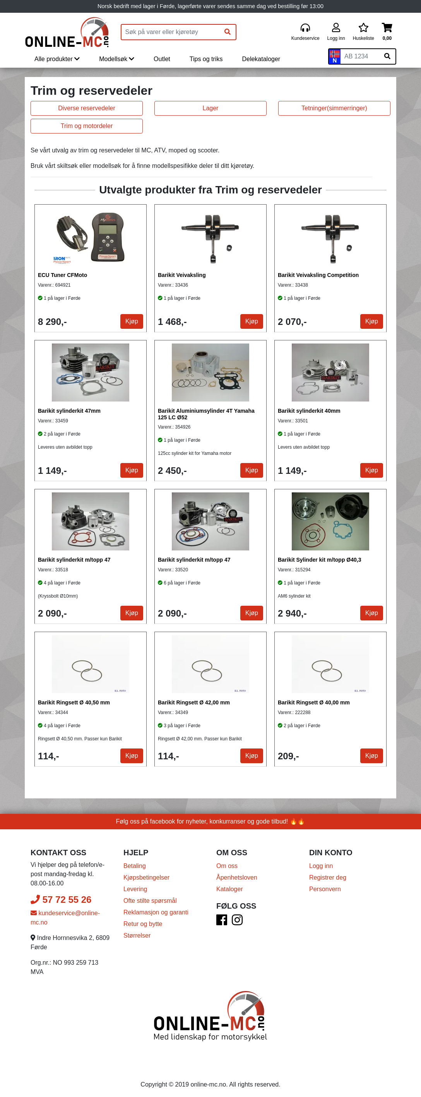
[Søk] (227, 32)
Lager (211, 108)
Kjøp (131, 321)
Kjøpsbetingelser (146, 877)
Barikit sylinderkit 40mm (309, 411)
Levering (135, 889)
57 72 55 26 (61, 899)
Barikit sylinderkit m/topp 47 (74, 560)
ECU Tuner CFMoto (62, 275)
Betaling (134, 866)
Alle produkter (57, 59)
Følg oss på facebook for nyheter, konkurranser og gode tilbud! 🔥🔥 (210, 821)
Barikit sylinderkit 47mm (69, 411)
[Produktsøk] (171, 32)
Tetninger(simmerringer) (334, 108)
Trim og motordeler (87, 126)
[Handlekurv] (387, 32)
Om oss (227, 866)
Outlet (162, 59)
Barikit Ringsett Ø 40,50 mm (74, 702)
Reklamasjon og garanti (155, 912)
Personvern (325, 889)
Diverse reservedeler (86, 108)
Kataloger (229, 889)
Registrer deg (327, 877)
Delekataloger (261, 59)
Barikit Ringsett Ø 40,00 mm (314, 702)
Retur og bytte (143, 924)
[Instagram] (237, 922)
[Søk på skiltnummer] (387, 56)
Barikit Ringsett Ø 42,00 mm (194, 702)
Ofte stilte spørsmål (150, 900)
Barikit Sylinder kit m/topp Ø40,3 (319, 560)
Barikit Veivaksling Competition (318, 275)
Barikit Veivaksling (182, 275)
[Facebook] (221, 922)
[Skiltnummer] (360, 56)
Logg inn (321, 866)
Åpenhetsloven (236, 877)
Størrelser (137, 935)
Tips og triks (206, 59)
